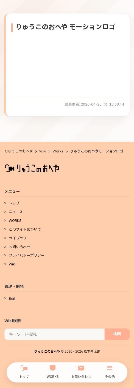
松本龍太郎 (92, 351)
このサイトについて (25, 229)
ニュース (16, 212)
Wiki (12, 264)
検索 (117, 334)
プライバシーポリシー (26, 255)
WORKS (53, 372)
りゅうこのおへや (47, 351)
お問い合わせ (81, 372)
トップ (24, 372)
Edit (12, 298)
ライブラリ (18, 238)
